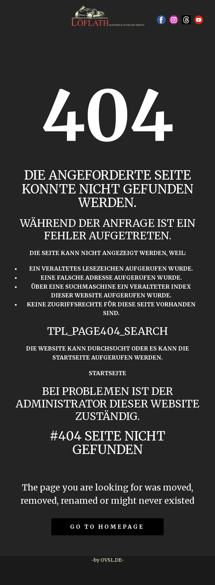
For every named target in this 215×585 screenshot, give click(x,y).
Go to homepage (107, 526)
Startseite (107, 373)
